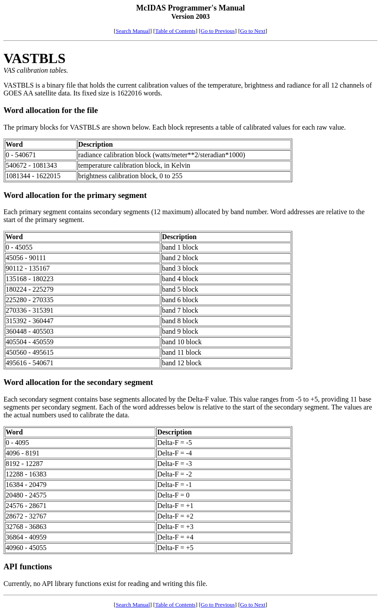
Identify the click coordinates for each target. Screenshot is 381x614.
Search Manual (132, 31)
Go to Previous (218, 31)
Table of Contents (175, 31)
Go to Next (253, 31)
